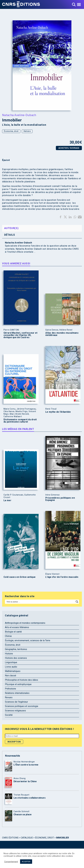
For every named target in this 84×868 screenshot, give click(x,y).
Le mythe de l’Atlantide (58, 412)
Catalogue (27, 837)
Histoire (27, 131)
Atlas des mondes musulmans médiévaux (61, 334)
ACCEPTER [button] (26, 862)
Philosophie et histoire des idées (21, 680)
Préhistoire (10, 688)
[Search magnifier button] (77, 602)
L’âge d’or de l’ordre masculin (61, 577)
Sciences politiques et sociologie (21, 706)
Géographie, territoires (16, 649)
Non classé (10, 675)
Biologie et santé (13, 631)
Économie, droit (11, 131)
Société (9, 715)
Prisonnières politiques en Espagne (60, 499)
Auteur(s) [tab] (11, 228)
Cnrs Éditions (10, 837)
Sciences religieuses (15, 710)
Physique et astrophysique (18, 684)
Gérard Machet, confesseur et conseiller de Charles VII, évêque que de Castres (20, 335)
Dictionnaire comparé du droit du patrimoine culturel (20, 420)
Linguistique (11, 662)
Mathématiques (12, 671)
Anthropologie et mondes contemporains (25, 623)
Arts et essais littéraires (17, 627)
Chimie (8, 636)
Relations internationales (17, 693)
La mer (7, 500)
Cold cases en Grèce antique (19, 577)
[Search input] (40, 601)
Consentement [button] (11, 861)
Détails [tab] (9, 234)
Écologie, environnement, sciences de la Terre (27, 640)
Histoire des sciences (16, 658)
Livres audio (11, 666)
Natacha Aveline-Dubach (19, 115)
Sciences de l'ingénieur (16, 701)
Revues (8, 697)
